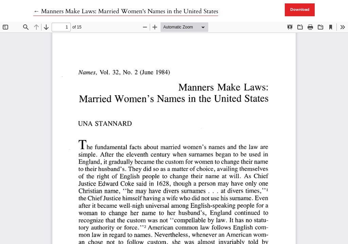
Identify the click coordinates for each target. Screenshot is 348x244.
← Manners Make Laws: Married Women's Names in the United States (125, 11)
